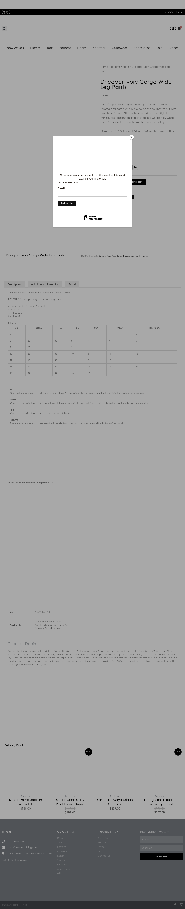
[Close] (131, 137)
